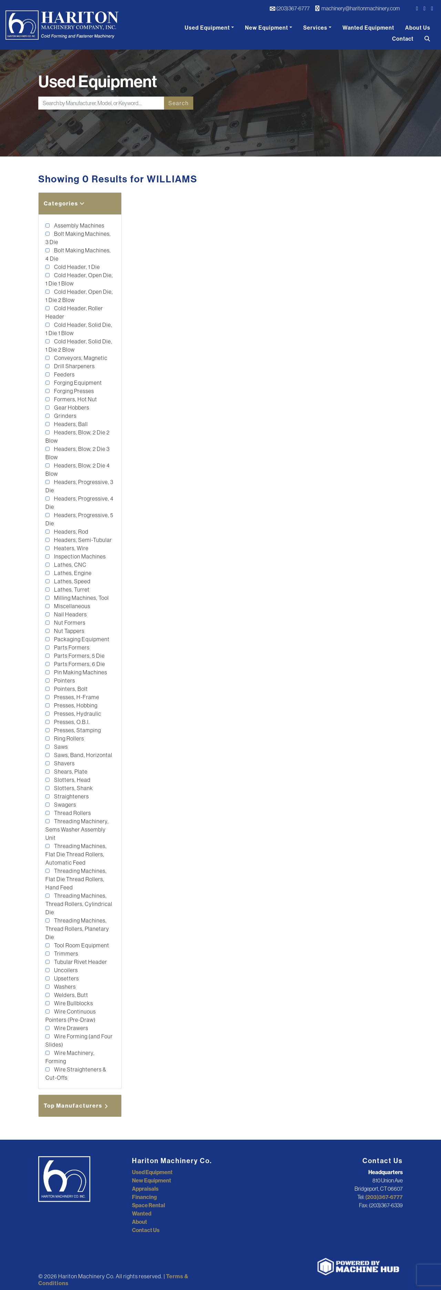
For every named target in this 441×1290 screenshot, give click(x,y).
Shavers (64, 763)
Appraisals (145, 1188)
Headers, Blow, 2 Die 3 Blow (77, 453)
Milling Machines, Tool (81, 597)
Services (315, 27)
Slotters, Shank (73, 788)
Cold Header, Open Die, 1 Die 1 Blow (79, 279)
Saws (60, 746)
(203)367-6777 (289, 8)
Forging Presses (73, 390)
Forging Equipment (77, 382)
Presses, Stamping (77, 730)
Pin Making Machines (80, 672)
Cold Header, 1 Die (76, 266)
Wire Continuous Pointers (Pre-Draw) (70, 1015)
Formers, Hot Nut (75, 399)
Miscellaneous (71, 606)
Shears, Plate (70, 771)
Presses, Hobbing (75, 705)
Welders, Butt (70, 994)
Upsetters (66, 978)
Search (178, 103)
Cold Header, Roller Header (74, 312)
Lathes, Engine (72, 573)
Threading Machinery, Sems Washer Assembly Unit (77, 829)
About (139, 1221)
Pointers (64, 680)
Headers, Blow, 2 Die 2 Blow (77, 436)
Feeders (64, 374)
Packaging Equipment (81, 639)
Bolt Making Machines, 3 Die (78, 237)
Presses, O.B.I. (71, 721)
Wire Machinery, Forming (70, 1057)
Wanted (141, 1213)
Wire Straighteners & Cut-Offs (75, 1073)
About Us (417, 27)
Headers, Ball (70, 424)
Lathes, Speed (72, 581)
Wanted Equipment (368, 27)
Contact (402, 38)
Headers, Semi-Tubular (82, 539)
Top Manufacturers (76, 1105)
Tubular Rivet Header (80, 961)
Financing (144, 1196)
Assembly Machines (78, 225)
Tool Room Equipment (81, 945)
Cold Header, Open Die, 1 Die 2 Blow (79, 295)
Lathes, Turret (71, 589)
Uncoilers (65, 970)
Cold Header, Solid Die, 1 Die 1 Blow (78, 328)
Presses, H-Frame (76, 697)
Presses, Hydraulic (77, 713)
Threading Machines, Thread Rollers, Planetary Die (77, 928)
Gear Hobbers (71, 407)
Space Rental (148, 1205)
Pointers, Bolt (70, 688)
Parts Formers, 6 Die (79, 664)
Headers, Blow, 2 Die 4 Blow (77, 469)
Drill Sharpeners (74, 366)
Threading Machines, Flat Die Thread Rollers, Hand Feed (76, 879)
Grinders (64, 415)
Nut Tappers (68, 630)
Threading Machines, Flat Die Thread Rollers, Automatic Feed (76, 854)
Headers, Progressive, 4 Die (79, 502)
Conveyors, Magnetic (80, 357)
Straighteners (71, 796)
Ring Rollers (68, 738)
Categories (64, 203)
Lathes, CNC (69, 564)
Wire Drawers (70, 1028)
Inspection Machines (79, 556)
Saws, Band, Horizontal (82, 755)
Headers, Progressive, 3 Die (79, 486)
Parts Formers (71, 647)
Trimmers (65, 953)
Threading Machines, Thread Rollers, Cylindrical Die (78, 904)
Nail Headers (70, 614)
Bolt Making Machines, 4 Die (78, 254)
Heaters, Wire (71, 548)
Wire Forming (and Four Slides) (79, 1040)
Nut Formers (69, 622)
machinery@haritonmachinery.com (357, 8)
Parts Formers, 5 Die (79, 655)
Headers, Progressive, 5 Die (79, 519)
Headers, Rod (71, 531)
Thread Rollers (72, 812)
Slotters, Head (72, 779)
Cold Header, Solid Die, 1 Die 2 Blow (78, 345)
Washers (64, 986)
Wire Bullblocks (73, 1003)
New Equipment (266, 27)
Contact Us (146, 1230)
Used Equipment (207, 27)
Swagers (64, 804)
